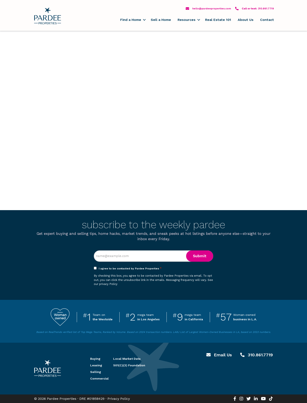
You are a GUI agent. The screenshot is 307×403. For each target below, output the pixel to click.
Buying (95, 358)
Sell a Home (161, 20)
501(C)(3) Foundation (129, 365)
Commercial (96, 378)
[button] (144, 20)
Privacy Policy (118, 399)
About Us (245, 20)
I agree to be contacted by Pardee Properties (130, 268)
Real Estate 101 (218, 20)
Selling (95, 372)
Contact (267, 20)
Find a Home (130, 20)
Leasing (96, 365)
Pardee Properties (47, 16)
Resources (186, 20)
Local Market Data (126, 358)
